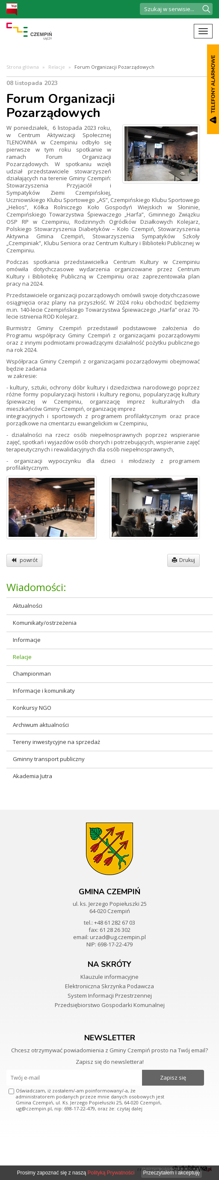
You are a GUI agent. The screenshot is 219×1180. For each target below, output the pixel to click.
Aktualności (27, 605)
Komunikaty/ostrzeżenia (45, 623)
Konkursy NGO (32, 708)
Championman (32, 673)
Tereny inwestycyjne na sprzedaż (56, 742)
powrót (24, 560)
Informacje (27, 640)
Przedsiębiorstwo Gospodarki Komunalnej (110, 1005)
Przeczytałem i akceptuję (171, 1173)
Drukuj (183, 560)
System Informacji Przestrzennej (110, 995)
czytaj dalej (129, 1108)
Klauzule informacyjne (109, 977)
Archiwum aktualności (41, 725)
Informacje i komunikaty (44, 690)
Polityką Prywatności (110, 1173)
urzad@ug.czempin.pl (118, 937)
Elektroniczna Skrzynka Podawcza (109, 986)
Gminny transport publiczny (49, 759)
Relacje (56, 67)
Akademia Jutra (32, 776)
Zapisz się (173, 1077)
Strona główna (22, 67)
